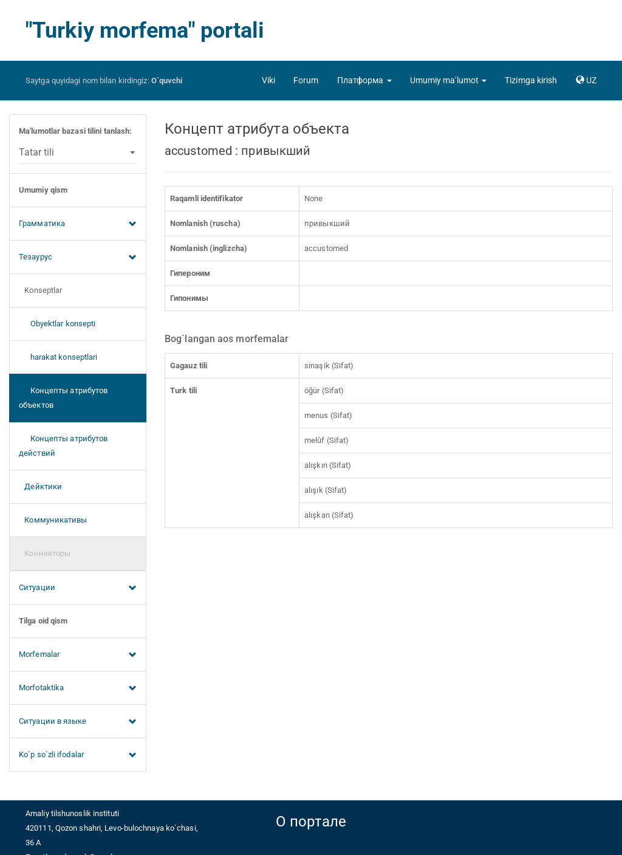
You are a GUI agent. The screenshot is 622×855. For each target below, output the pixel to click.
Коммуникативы (53, 519)
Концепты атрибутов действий (63, 446)
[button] (364, 80)
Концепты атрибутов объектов (63, 398)
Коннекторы (44, 553)
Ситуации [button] (78, 588)
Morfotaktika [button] (78, 688)
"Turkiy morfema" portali (145, 30)
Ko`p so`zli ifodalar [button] (78, 755)
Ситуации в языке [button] (78, 722)
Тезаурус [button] (78, 257)
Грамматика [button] (78, 224)
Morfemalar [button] (78, 655)
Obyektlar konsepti (57, 323)
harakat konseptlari (58, 357)
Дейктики (40, 486)
